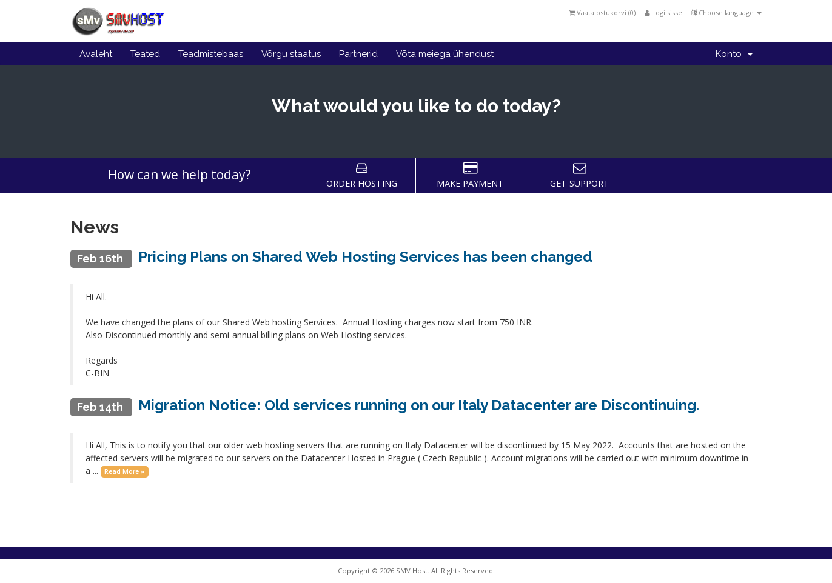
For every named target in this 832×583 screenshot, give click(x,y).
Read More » (124, 471)
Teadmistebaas (210, 53)
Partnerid (358, 53)
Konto (734, 53)
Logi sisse (663, 12)
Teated (145, 53)
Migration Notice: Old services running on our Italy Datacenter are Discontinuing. (418, 405)
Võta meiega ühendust (445, 53)
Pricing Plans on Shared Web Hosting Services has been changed (365, 256)
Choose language (726, 12)
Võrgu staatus (291, 53)
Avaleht (95, 53)
